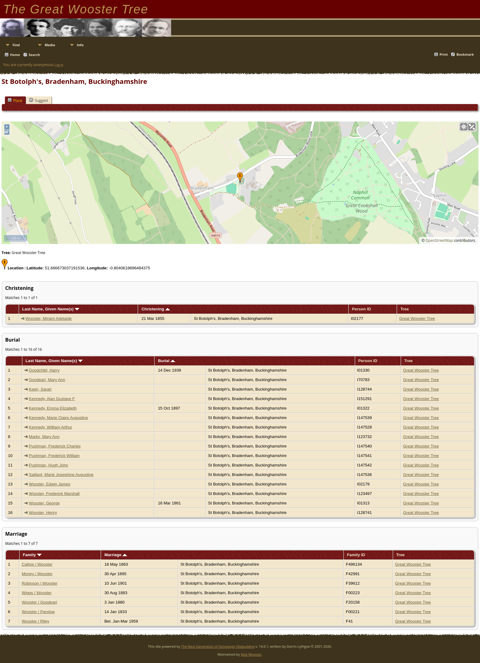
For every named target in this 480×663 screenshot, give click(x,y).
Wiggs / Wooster (37, 592)
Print (444, 54)
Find (16, 45)
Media (50, 45)
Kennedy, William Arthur (50, 427)
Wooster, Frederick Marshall (54, 493)
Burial (166, 360)
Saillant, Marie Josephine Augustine (61, 474)
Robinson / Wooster (40, 583)
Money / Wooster (37, 573)
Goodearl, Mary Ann (47, 379)
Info (80, 45)
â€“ (6, 132)
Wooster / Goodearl (39, 602)
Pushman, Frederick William (54, 455)
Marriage (115, 554)
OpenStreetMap (439, 240)
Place (15, 100)
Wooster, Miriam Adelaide (48, 318)
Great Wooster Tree (417, 318)
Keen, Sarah (40, 389)
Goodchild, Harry (44, 370)
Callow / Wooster (37, 564)
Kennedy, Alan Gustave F (52, 398)
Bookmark (465, 54)
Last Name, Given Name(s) (50, 309)
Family (32, 554)
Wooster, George (44, 503)
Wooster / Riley (35, 621)
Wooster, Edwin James (49, 484)
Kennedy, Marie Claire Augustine (58, 417)
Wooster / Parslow (38, 611)
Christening (155, 309)
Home (15, 54)
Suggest (38, 100)
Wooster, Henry (43, 512)
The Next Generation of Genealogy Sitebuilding (218, 646)
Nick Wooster (251, 654)
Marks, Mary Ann (44, 436)
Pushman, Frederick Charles (55, 446)
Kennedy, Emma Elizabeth (53, 408)
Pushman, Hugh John (48, 465)
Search (34, 54)
